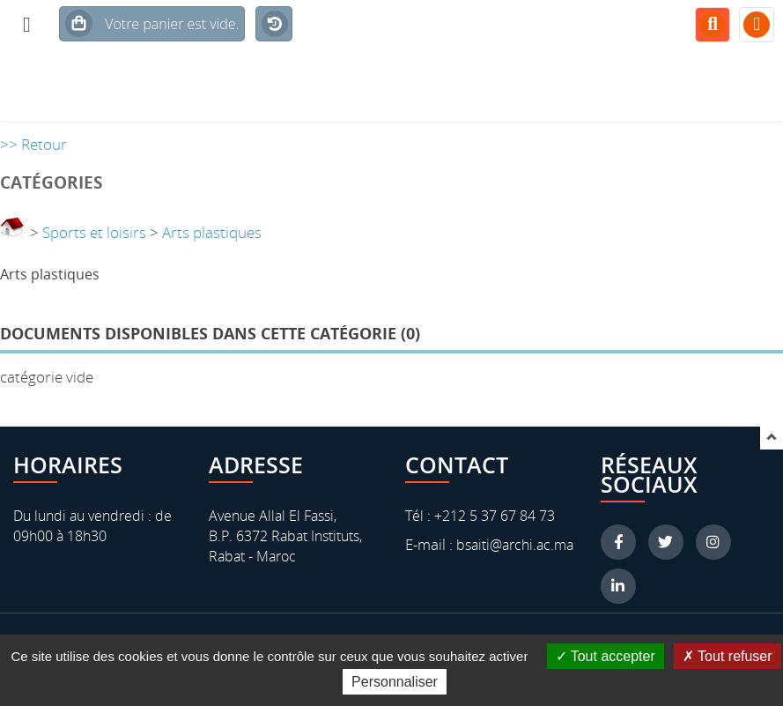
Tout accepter (605, 656)
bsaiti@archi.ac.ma (513, 544)
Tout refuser (727, 656)
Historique (271, 39)
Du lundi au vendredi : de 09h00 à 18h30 (92, 526)
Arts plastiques (212, 232)
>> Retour (33, 144)
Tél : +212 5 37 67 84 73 (480, 515)
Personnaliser (394, 681)
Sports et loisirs (94, 232)
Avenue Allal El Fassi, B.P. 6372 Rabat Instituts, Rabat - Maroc (285, 536)
